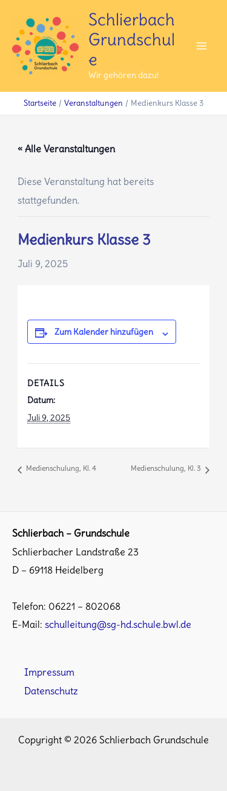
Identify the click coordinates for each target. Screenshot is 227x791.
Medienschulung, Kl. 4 (60, 468)
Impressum (49, 672)
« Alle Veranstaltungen (66, 149)
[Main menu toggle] (201, 46)
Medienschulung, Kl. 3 (167, 468)
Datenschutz (51, 691)
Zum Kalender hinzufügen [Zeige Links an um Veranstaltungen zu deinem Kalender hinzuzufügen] (103, 331)
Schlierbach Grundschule (131, 39)
